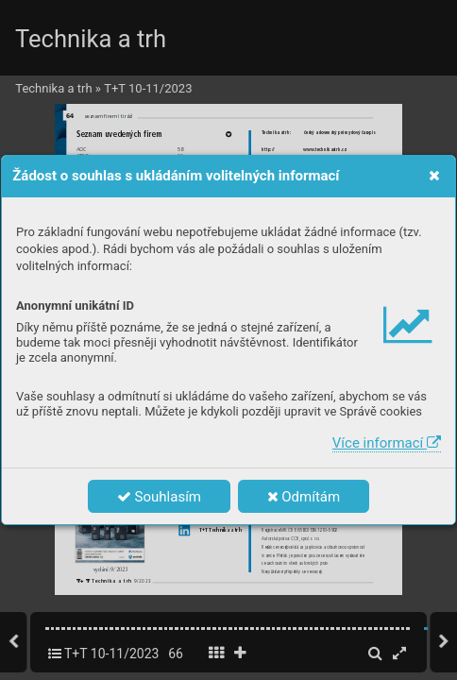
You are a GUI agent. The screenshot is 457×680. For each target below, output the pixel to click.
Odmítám (304, 496)
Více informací (386, 442)
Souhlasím (159, 496)
